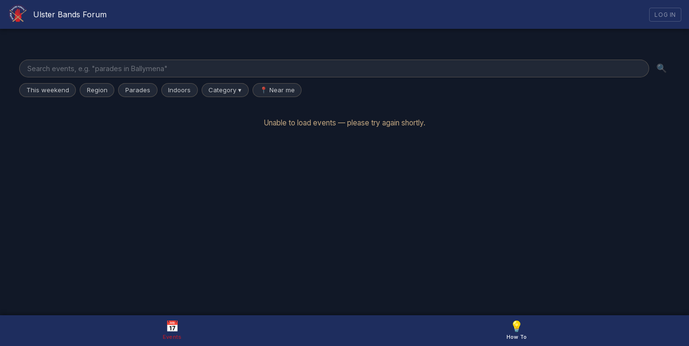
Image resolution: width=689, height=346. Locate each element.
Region (97, 90)
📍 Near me (277, 90)
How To (517, 330)
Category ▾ (225, 90)
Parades (137, 90)
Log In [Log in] (665, 14)
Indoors (179, 90)
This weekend (47, 90)
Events (172, 330)
